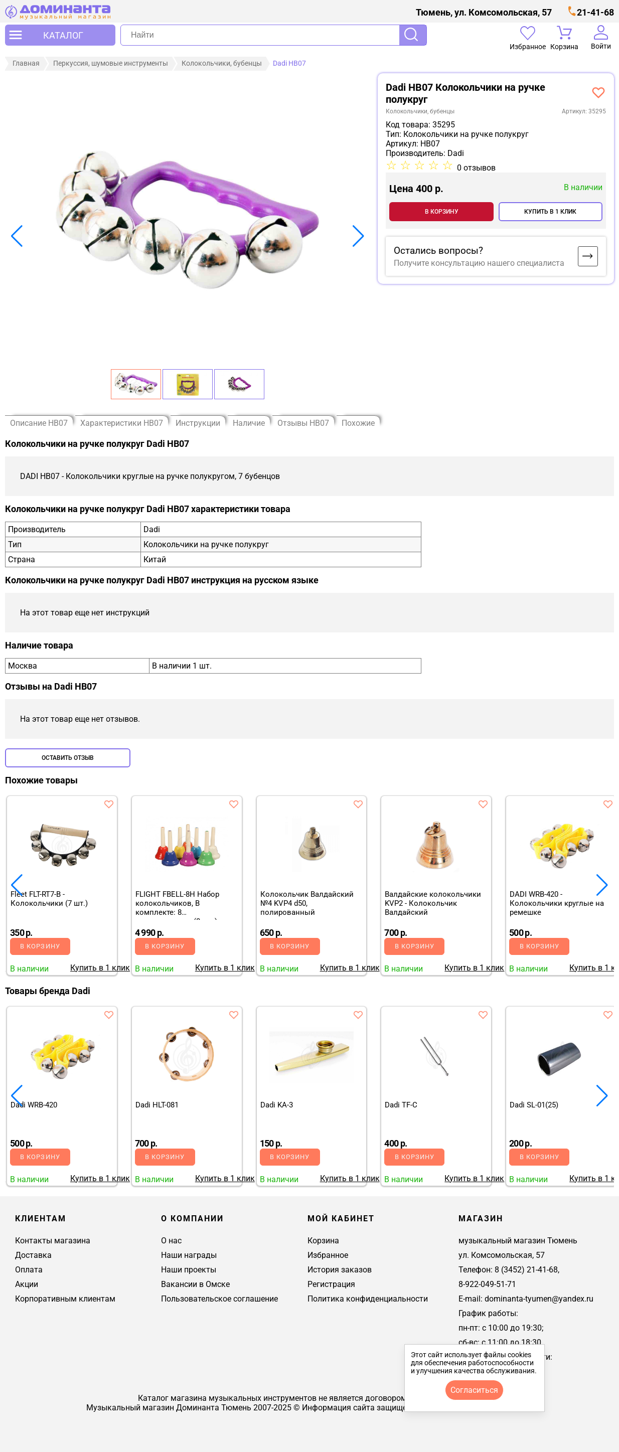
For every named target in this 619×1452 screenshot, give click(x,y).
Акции (26, 1283)
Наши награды (189, 1254)
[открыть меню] (60, 35)
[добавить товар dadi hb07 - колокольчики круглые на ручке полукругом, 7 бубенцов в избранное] (598, 91)
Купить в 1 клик (550, 211)
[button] (17, 236)
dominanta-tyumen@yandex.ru (539, 1298)
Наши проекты (188, 1269)
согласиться (474, 1390)
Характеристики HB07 (121, 422)
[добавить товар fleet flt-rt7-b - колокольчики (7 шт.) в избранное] (108, 803)
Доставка (33, 1254)
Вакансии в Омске (195, 1283)
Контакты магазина (52, 1240)
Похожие (358, 422)
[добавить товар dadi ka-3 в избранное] (358, 1014)
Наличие (249, 422)
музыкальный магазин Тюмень (517, 1240)
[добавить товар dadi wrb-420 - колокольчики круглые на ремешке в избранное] (607, 803)
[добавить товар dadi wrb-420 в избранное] (108, 1014)
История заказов (339, 1269)
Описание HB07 (39, 422)
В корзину (441, 211)
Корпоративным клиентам (65, 1298)
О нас (171, 1240)
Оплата (29, 1269)
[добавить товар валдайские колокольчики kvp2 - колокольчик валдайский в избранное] (483, 803)
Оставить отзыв (68, 757)
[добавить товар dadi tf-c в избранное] (483, 1014)
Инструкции (198, 422)
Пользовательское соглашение (219, 1298)
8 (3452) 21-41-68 (526, 1269)
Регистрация (331, 1283)
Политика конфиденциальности (367, 1298)
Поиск (412, 35)
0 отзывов (476, 167)
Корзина (323, 1240)
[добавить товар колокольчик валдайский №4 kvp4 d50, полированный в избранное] (358, 803)
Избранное (327, 1254)
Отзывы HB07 (303, 422)
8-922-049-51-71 (487, 1283)
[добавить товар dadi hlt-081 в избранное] (233, 1014)
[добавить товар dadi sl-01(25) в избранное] (607, 1014)
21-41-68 (595, 12)
